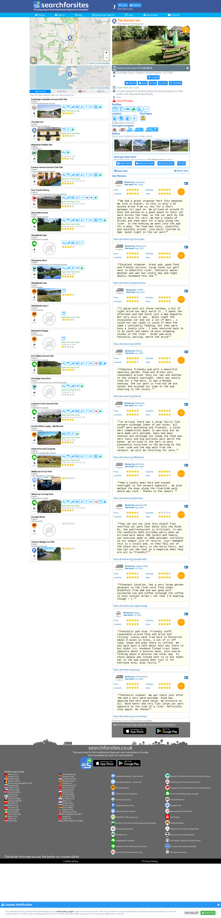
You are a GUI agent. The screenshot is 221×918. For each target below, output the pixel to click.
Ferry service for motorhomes (182, 889)
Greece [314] (13, 860)
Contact (174, 14)
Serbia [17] (66, 855)
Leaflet (91, 63)
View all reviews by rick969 (127, 376)
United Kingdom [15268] (72, 875)
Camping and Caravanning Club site (185, 836)
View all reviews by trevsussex (129, 261)
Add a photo (124, 163)
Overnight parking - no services (129, 836)
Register (135, 5)
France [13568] (14, 853)
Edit (181, 163)
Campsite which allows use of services (131, 901)
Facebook (175, 83)
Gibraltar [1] (13, 857)
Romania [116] (68, 851)
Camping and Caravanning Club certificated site (190, 842)
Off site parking (122, 842)
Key (78, 14)
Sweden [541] (68, 864)
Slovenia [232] (68, 860)
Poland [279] (67, 846)
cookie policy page (64, 911)
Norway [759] (68, 844)
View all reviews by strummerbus (130, 785)
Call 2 (163, 83)
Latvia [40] (12, 875)
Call (153, 83)
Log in (123, 5)
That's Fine (208, 913)
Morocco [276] (68, 842)
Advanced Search (103, 14)
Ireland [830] (13, 866)
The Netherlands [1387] (72, 868)
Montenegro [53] (69, 840)
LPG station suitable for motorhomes (185, 895)
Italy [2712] (13, 871)
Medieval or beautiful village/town (184, 883)
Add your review (145, 163)
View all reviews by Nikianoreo (128, 501)
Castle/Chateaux (177, 877)
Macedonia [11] (68, 835)
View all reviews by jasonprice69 (130, 613)
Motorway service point (125, 866)
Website (131, 83)
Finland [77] (13, 851)
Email (143, 83)
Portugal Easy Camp (124, 883)
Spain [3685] (67, 862)
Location (153, 77)
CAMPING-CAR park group (127, 871)
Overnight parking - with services (129, 830)
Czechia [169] (13, 844)
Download (150, 14)
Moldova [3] (67, 837)
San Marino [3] (68, 853)
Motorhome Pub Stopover (126, 848)
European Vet (175, 860)
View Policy (191, 913)
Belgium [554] (14, 835)
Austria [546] (13, 833)
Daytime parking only (125, 860)
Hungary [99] (13, 864)
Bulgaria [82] (13, 840)
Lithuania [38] (68, 831)
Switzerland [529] (69, 866)
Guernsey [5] (13, 862)
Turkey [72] (66, 873)
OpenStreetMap (103, 63)
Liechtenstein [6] (69, 829)
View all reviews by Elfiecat (127, 433)
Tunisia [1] (66, 871)
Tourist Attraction (177, 854)
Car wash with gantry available (183, 901)
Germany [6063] (14, 855)
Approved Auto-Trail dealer (181, 866)
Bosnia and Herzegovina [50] (20, 837)
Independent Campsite (125, 895)
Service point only (123, 854)
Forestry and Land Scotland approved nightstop (136, 877)
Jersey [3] (12, 873)
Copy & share (166, 163)
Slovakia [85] (67, 857)
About (60, 14)
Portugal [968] (68, 849)
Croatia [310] (13, 842)
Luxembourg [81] (69, 833)
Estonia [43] (13, 849)
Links (128, 14)
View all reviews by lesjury (126, 734)
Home (40, 14)
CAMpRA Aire (121, 889)
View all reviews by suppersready (130, 663)
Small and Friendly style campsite (184, 848)
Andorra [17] (13, 831)
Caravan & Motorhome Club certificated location (190, 830)
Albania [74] (13, 829)
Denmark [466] (14, 846)
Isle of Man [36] (14, 868)
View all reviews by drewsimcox (129, 308)
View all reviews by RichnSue (128, 545)
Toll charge (174, 871)
